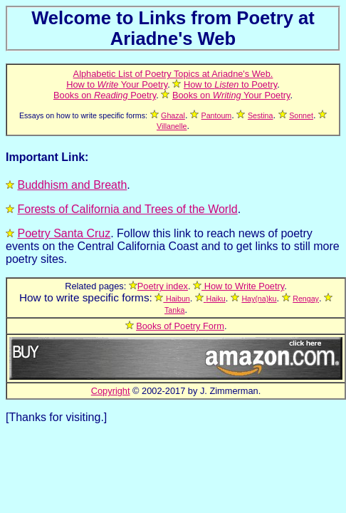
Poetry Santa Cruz (63, 233)
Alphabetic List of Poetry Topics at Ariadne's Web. (173, 73)
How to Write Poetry (242, 286)
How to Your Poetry (116, 84)
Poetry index (162, 286)
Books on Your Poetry (231, 95)
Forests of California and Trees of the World (127, 209)
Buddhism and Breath (72, 185)
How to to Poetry (230, 84)
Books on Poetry (104, 95)
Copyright (110, 390)
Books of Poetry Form (180, 326)
